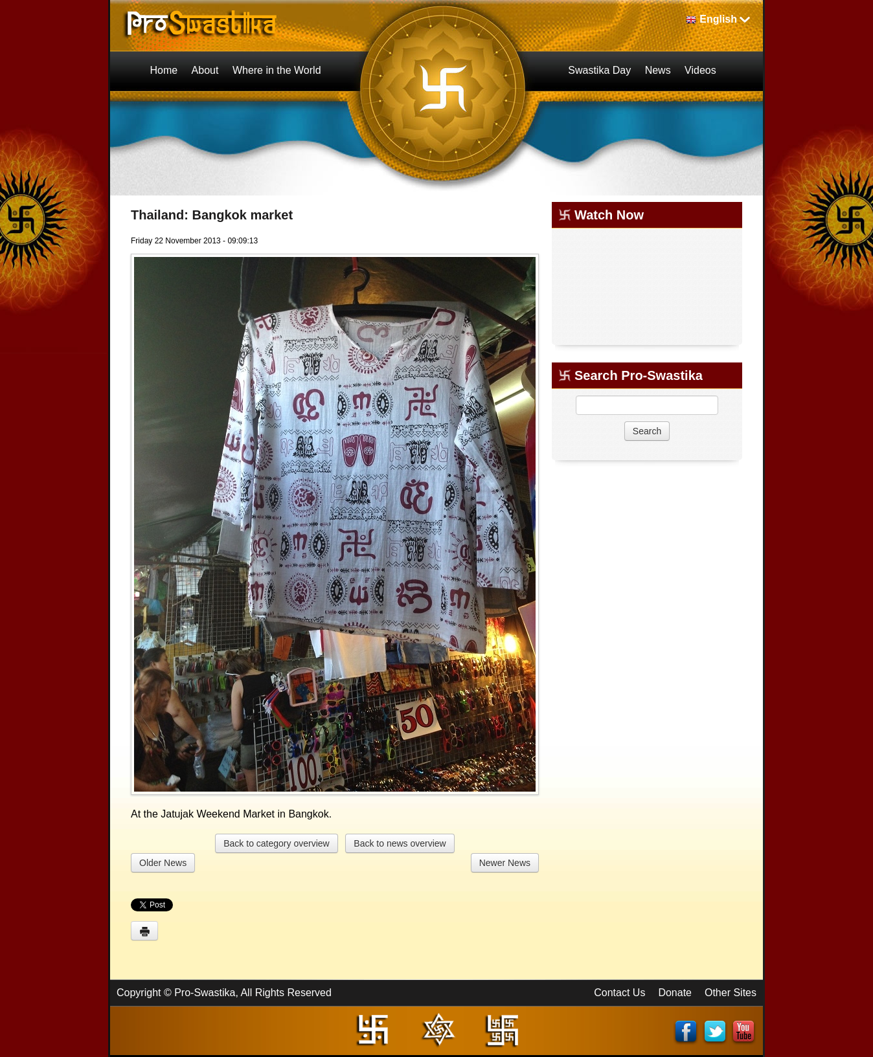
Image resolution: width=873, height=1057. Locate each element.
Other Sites (730, 992)
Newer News (504, 863)
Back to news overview (400, 843)
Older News (163, 863)
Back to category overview (276, 843)
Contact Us (619, 992)
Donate (675, 992)
